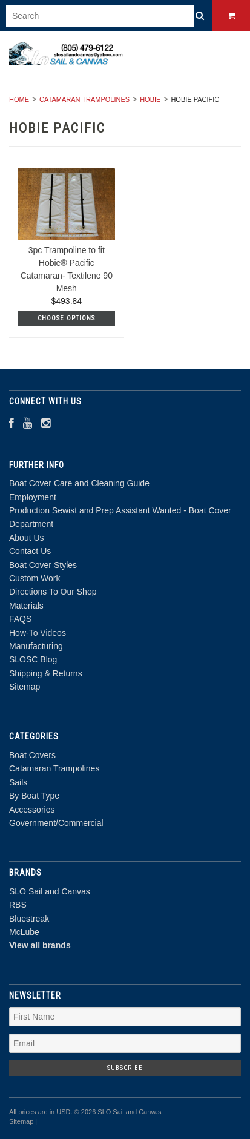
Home (19, 99)
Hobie (150, 99)
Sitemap (24, 687)
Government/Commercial (56, 823)
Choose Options (66, 318)
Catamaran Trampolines (84, 99)
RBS (18, 905)
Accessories (31, 809)
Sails (18, 782)
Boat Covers (32, 755)
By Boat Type (34, 796)
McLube (24, 932)
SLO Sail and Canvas (49, 891)
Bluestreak (29, 918)
